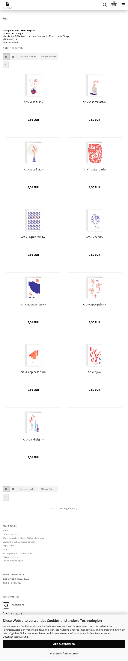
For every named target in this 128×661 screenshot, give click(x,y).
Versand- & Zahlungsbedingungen (19, 541)
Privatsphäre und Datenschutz (17, 553)
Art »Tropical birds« (94, 169)
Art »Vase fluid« (33, 169)
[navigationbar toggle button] (123, 4)
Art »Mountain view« (33, 304)
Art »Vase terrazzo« (94, 102)
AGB (5, 549)
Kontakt (6, 530)
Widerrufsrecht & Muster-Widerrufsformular (24, 537)
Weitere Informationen (64, 653)
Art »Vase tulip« (33, 102)
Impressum (8, 545)
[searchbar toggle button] (104, 4)
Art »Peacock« (94, 237)
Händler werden (10, 534)
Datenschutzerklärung (15, 636)
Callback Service (10, 557)
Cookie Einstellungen (13, 560)
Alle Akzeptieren (64, 644)
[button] (6, 56)
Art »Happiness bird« (33, 372)
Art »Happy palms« (94, 304)
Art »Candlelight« (33, 439)
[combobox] (27, 56)
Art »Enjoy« (94, 372)
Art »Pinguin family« (33, 237)
